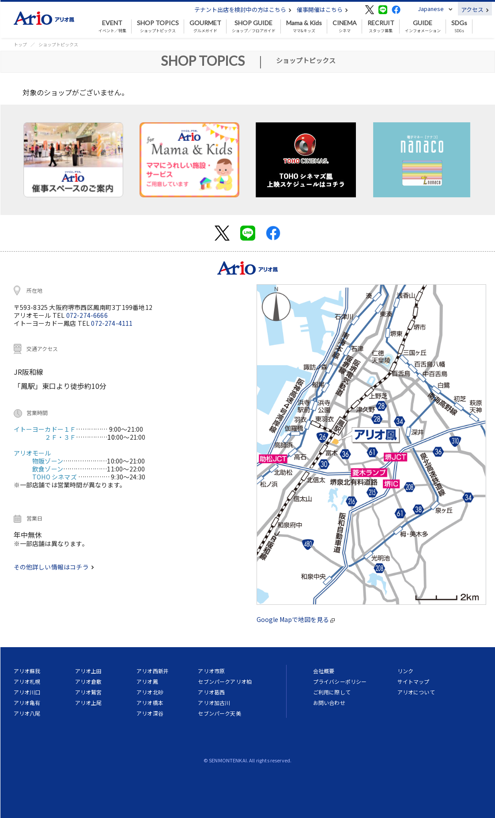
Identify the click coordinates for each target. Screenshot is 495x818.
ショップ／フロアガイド (254, 26)
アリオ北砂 (149, 692)
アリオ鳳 (147, 681)
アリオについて (416, 692)
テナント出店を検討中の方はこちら (242, 9)
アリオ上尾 (88, 702)
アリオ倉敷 (88, 681)
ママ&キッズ (304, 26)
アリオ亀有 (27, 702)
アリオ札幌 (27, 681)
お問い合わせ (329, 702)
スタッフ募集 (380, 26)
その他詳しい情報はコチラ (54, 566)
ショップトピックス (158, 26)
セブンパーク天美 (219, 713)
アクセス (475, 9)
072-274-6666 (87, 315)
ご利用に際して (332, 692)
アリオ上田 (88, 671)
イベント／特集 (112, 26)
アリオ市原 (211, 671)
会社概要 (324, 671)
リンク (405, 671)
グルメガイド (205, 26)
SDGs (459, 26)
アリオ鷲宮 (88, 692)
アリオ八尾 (27, 713)
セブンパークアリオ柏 (225, 681)
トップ (20, 44)
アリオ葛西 (211, 692)
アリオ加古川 (214, 702)
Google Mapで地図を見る (296, 619)
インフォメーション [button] (423, 26)
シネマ (345, 26)
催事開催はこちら (322, 9)
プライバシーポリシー (340, 681)
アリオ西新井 (152, 671)
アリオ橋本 (149, 702)
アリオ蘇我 (27, 671)
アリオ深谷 (149, 713)
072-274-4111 (111, 323)
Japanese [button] (431, 8)
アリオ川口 (27, 692)
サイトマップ (413, 681)
